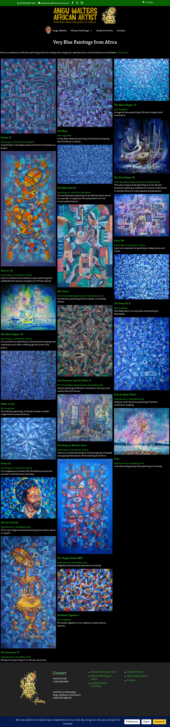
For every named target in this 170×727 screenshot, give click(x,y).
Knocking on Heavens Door (73, 400)
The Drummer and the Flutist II (75, 347)
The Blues (63, 127)
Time (113, 410)
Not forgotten (65, 131)
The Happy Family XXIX (71, 488)
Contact (121, 30)
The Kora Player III (123, 170)
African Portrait (17, 461)
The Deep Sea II (120, 282)
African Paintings (80, 30)
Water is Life (13, 366)
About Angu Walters (137, 676)
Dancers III (10, 253)
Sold (155, 174)
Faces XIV (118, 227)
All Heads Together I (70, 532)
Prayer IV (7, 133)
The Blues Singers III (16, 308)
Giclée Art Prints (104, 30)
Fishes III (13, 414)
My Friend (64, 271)
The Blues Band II (67, 179)
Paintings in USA (11, 137)
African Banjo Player (122, 358)
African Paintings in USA (103, 671)
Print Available (27, 137)
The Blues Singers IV (125, 102)
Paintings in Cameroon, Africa (19, 257)
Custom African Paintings (99, 684)
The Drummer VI (20, 559)
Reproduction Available (140, 174)
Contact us (122, 52)
